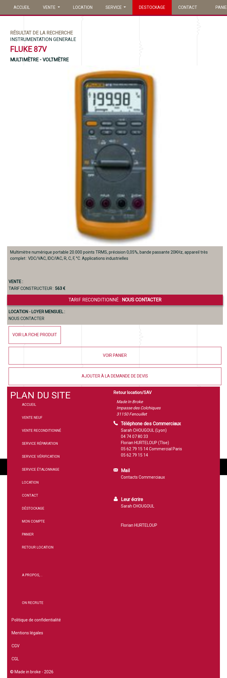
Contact (187, 7)
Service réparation (40, 443)
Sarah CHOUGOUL (137, 506)
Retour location (37, 547)
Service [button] (114, 7)
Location (83, 7)
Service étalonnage (40, 469)
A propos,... (32, 575)
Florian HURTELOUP (139, 525)
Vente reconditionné (41, 431)
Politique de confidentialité (36, 620)
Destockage (152, 7)
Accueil (22, 7)
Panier (28, 534)
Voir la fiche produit (34, 334)
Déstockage (33, 508)
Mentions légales (27, 633)
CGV (16, 645)
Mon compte (33, 521)
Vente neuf (32, 418)
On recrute (32, 603)
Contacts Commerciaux (143, 477)
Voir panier (115, 355)
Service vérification (41, 456)
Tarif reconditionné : (115, 300)
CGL (15, 658)
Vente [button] (49, 7)
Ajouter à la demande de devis (115, 376)
